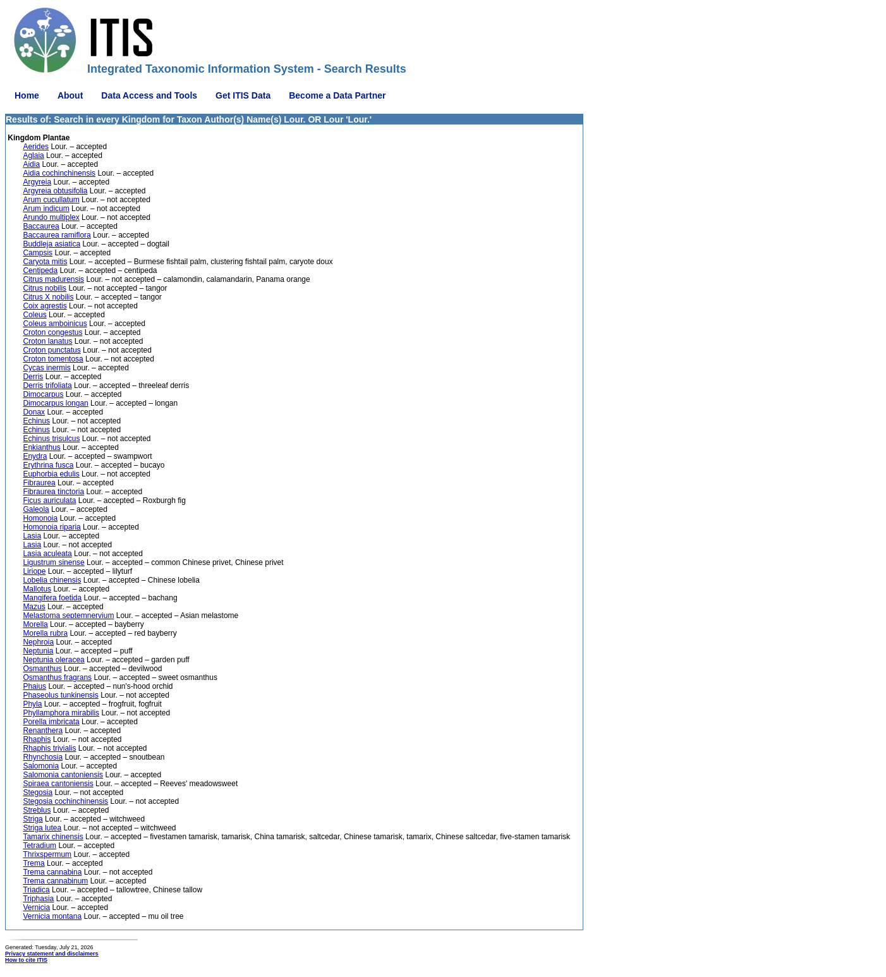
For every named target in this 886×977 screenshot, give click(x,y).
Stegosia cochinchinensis (65, 801)
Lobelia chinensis (52, 580)
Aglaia (33, 155)
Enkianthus (41, 447)
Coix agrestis (44, 305)
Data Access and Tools (149, 95)
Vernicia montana (52, 916)
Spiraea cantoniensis (58, 783)
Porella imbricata (51, 721)
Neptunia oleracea (53, 659)
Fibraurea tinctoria (53, 491)
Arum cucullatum (51, 199)
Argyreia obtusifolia (55, 190)
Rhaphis (37, 739)
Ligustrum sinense (53, 562)
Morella (35, 624)
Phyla (32, 704)
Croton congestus (52, 332)
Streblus (37, 810)
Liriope (34, 571)
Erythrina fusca (48, 465)
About (70, 95)
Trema (33, 863)
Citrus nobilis (44, 288)
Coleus (34, 314)
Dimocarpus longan (55, 403)
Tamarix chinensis (53, 836)
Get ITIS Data (242, 95)
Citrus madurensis (53, 279)
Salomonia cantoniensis (63, 774)
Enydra (35, 456)
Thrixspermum (47, 854)
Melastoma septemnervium (68, 615)
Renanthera (43, 730)
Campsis (37, 252)
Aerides (36, 146)
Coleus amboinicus (55, 323)
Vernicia (36, 907)
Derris (33, 376)
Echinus (36, 420)
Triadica (36, 889)
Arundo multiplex (51, 217)
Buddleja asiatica (51, 244)
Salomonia (41, 766)
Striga (32, 819)
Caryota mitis (45, 261)
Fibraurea (39, 482)
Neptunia (38, 650)
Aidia (31, 164)
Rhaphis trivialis (49, 748)
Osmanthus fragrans (57, 677)
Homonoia (40, 518)
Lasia (32, 535)
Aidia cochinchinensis (59, 173)
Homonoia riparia (51, 527)
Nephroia (38, 642)
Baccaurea (41, 226)
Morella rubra (45, 633)
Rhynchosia (43, 757)
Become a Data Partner (337, 95)
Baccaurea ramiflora (56, 235)
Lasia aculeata (47, 553)
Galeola (36, 509)
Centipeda (40, 270)
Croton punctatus (51, 350)
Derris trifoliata (47, 385)
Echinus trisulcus (51, 438)
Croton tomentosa (53, 359)
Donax (34, 412)
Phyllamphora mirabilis (61, 712)
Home (27, 95)
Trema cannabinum (55, 881)
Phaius (34, 686)
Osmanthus (42, 668)
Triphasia (38, 898)
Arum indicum (46, 208)
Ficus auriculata (49, 500)
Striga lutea (42, 827)
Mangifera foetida (52, 597)
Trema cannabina (52, 872)
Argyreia (37, 182)
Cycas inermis (46, 367)
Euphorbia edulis (51, 474)
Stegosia (37, 792)
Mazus (34, 606)
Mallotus (37, 589)
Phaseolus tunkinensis (60, 695)
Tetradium (39, 845)
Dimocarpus (43, 394)
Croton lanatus (47, 341)
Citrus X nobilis (48, 297)
